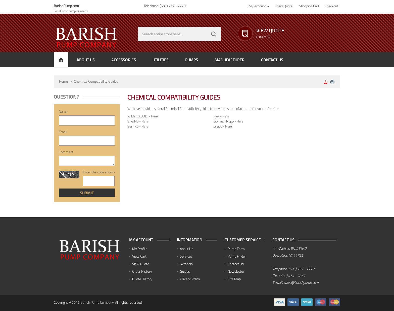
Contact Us (236, 263)
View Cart (139, 256)
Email (63, 131)
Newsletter (236, 271)
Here (155, 116)
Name (63, 111)
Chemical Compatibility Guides (96, 81)
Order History (142, 271)
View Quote (140, 263)
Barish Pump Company (97, 302)
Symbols (186, 263)
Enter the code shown (99, 172)
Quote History (142, 279)
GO (213, 34)
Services (186, 256)
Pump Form (236, 248)
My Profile (139, 248)
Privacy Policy (190, 279)
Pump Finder (237, 256)
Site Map (234, 279)
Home (63, 81)
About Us (186, 248)
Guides (185, 271)
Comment (66, 151)
